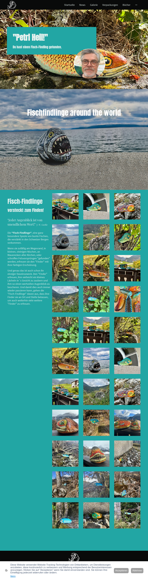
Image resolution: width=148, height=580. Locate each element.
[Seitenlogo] (12, 5)
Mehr (13, 576)
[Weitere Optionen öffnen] (136, 5)
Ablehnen (137, 570)
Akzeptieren (121, 570)
